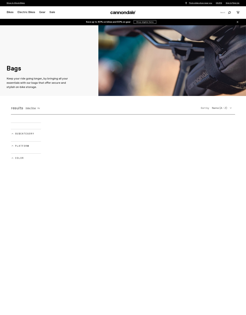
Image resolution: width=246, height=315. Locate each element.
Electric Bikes (26, 12)
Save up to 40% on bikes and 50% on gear (108, 22)
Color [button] (19, 158)
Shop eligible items (145, 22)
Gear (42, 12)
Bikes (10, 12)
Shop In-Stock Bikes (16, 3)
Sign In (229, 3)
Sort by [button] (205, 108)
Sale (52, 12)
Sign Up (236, 3)
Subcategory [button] (24, 133)
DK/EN (219, 3)
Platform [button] (22, 145)
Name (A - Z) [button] (219, 108)
